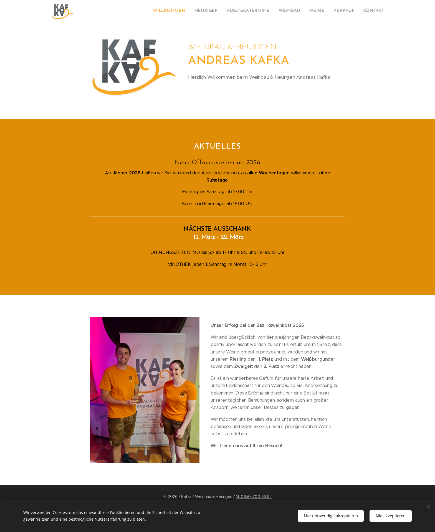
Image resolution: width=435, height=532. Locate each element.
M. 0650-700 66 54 (254, 496)
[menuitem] (332, 11)
